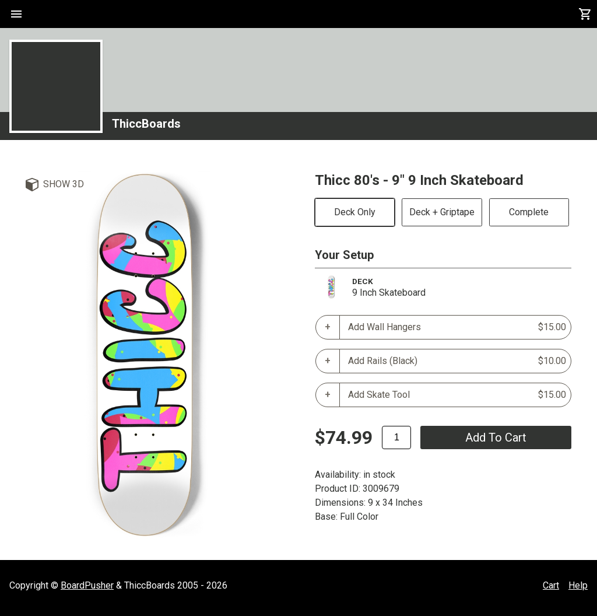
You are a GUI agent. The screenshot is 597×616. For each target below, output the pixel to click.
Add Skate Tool (457, 395)
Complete (529, 212)
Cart (551, 585)
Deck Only (354, 212)
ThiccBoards (146, 124)
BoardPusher (87, 585)
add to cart (495, 437)
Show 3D (63, 184)
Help (578, 585)
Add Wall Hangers (457, 327)
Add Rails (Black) (457, 361)
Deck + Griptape (442, 212)
